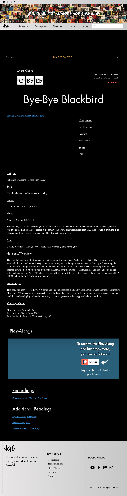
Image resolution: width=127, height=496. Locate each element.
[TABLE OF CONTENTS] (63, 57)
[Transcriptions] (59, 464)
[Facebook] (7, 2)
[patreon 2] (14, 2)
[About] (55, 476)
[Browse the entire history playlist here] (26, 115)
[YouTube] (4, 2)
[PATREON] (112, 82)
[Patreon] (105, 467)
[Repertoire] (55, 460)
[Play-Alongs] (57, 468)
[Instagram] (11, 2)
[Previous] (14, 57)
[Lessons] (55, 472)
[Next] (113, 57)
